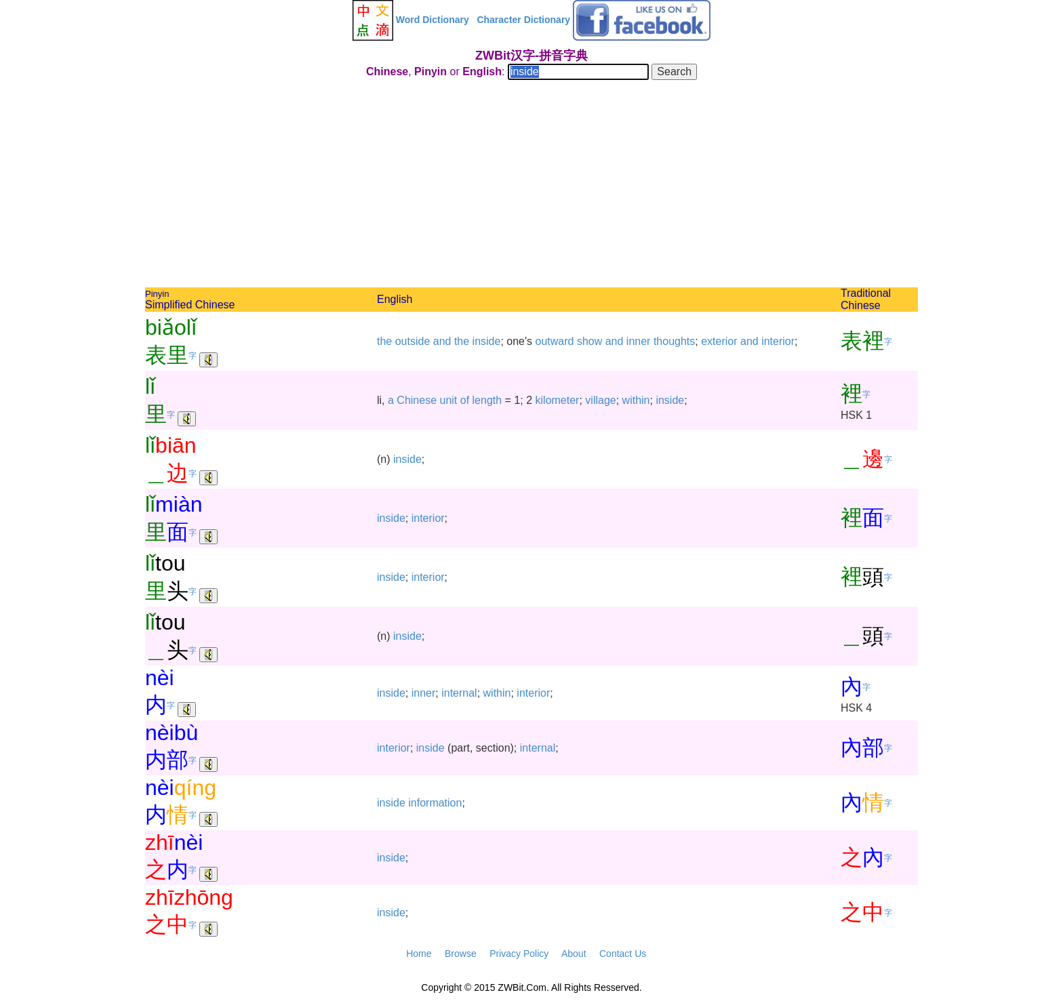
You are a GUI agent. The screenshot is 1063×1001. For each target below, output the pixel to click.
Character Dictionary (523, 19)
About (573, 953)
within (636, 400)
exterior (719, 341)
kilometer (558, 400)
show (589, 341)
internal (459, 693)
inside (487, 341)
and (442, 341)
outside (412, 341)
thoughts (674, 341)
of (464, 400)
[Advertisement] (531, 186)
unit (449, 400)
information (435, 803)
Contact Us (622, 953)
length (487, 400)
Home (418, 953)
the (384, 341)
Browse (461, 953)
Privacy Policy (518, 953)
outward (555, 341)
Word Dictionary (432, 19)
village (600, 400)
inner (638, 341)
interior (778, 341)
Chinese (417, 400)
